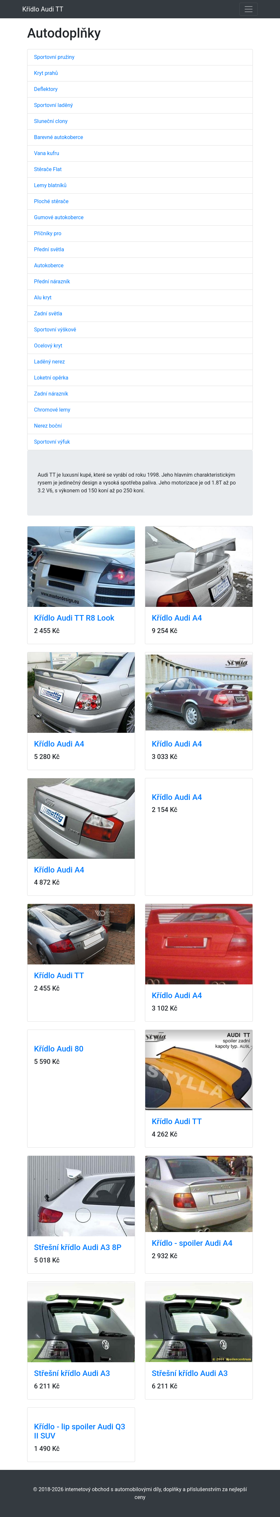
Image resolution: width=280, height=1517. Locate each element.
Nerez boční (48, 426)
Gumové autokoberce (58, 217)
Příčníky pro (47, 233)
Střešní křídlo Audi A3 (72, 1373)
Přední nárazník (52, 281)
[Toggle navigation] (248, 9)
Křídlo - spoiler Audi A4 (192, 1243)
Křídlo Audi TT (42, 9)
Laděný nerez (49, 362)
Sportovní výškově (55, 329)
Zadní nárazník (51, 394)
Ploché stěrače (51, 201)
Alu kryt (43, 297)
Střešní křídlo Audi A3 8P (77, 1247)
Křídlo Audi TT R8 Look (74, 618)
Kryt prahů (46, 73)
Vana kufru (46, 153)
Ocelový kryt (48, 346)
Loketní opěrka (51, 378)
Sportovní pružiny (54, 57)
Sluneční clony (50, 121)
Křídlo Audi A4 (177, 618)
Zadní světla (48, 313)
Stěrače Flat (48, 169)
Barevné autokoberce (58, 137)
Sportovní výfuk (52, 442)
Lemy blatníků (50, 185)
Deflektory (46, 89)
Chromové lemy (52, 410)
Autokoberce (48, 265)
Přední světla (49, 249)
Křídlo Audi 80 (58, 1048)
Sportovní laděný (53, 105)
